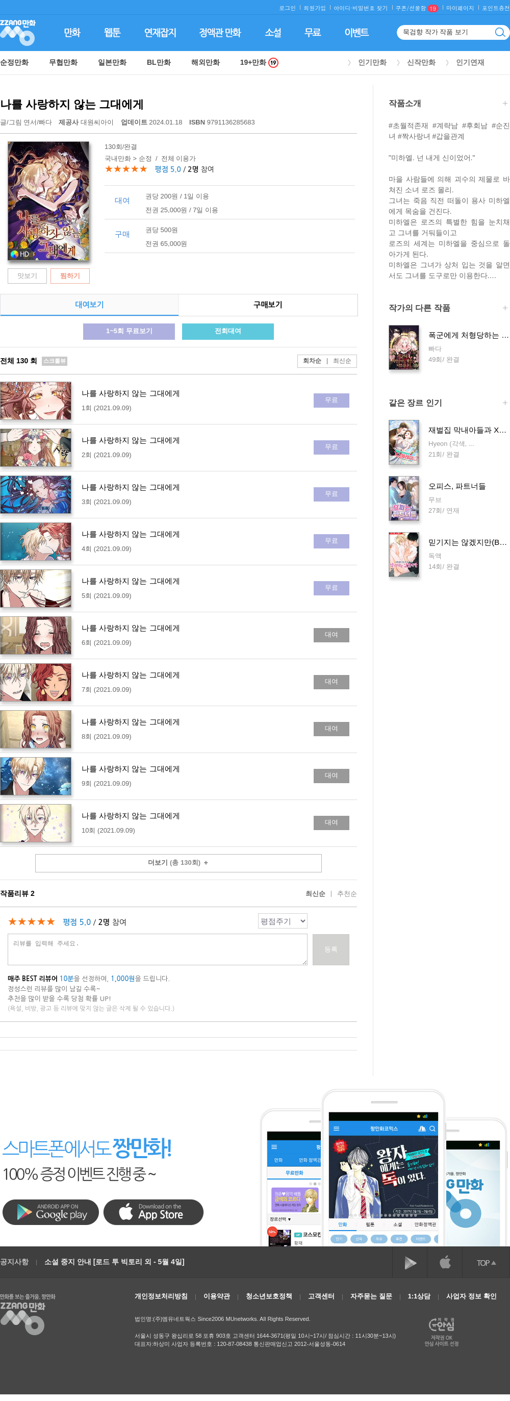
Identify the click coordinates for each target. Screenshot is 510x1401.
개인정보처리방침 (161, 1296)
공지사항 (14, 1262)
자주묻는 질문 (371, 1296)
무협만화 (63, 62)
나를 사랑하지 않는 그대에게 (72, 104)
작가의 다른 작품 (448, 309)
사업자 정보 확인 (471, 1296)
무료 (331, 400)
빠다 (45, 122)
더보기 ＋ (178, 862)
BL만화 (159, 62)
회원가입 (314, 8)
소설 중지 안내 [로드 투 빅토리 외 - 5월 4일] (114, 1262)
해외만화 (205, 62)
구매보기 (267, 305)
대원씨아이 (87, 122)
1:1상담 (419, 1296)
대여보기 (89, 305)
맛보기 (27, 276)
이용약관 (216, 1296)
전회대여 (228, 331)
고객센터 (321, 1296)
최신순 (336, 360)
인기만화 (372, 62)
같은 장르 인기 (448, 404)
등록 (331, 949)
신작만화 (421, 62)
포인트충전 (496, 8)
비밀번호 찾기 (370, 8)
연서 (30, 122)
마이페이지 (460, 8)
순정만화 (14, 62)
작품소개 (448, 104)
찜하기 (70, 276)
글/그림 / (26, 122)
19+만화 (259, 62)
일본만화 (112, 62)
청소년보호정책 (269, 1296)
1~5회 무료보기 (129, 331)
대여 (331, 634)
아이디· (343, 8)
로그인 (287, 8)
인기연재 (470, 62)
